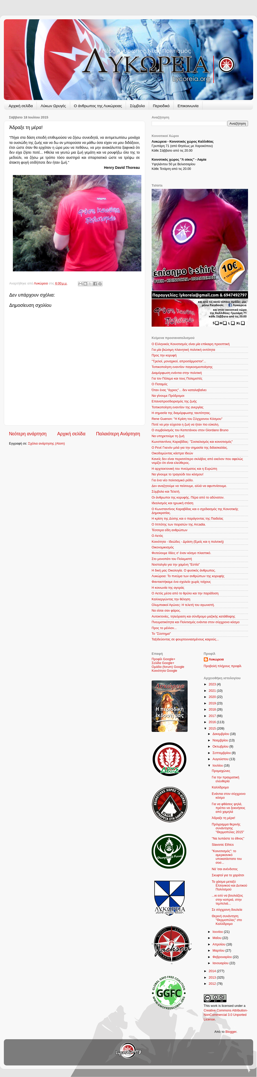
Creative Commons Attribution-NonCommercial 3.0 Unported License (226, 1015)
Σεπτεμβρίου (222, 753)
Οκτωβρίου (221, 746)
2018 (213, 709)
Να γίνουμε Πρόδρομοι (168, 396)
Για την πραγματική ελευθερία (225, 779)
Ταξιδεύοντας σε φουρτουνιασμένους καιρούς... (185, 639)
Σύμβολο (137, 106)
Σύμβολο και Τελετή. (166, 491)
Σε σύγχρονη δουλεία (227, 910)
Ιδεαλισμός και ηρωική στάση (172, 503)
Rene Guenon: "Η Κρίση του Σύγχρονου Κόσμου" (187, 419)
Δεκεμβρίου (221, 734)
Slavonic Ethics (223, 844)
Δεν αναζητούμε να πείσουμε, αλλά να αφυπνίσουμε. (189, 486)
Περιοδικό (161, 106)
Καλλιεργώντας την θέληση (171, 599)
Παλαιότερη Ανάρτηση (118, 433)
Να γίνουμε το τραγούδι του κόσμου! (178, 474)
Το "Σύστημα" (161, 634)
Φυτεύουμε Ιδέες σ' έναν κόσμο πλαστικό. (181, 553)
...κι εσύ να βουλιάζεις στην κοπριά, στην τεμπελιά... (227, 899)
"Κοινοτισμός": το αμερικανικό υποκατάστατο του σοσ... (227, 856)
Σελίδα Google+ (163, 663)
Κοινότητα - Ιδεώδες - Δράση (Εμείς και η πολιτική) (188, 542)
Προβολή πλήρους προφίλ (223, 666)
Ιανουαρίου (221, 963)
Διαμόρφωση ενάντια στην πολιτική (177, 373)
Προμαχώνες (221, 771)
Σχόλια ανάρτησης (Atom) (46, 443)
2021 (213, 691)
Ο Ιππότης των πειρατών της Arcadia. (179, 524)
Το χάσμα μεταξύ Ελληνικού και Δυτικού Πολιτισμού (229, 885)
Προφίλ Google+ (163, 659)
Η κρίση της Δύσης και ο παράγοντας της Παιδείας (187, 518)
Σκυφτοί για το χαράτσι (228, 875)
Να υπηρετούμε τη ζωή (168, 436)
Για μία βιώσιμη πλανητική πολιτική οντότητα (183, 350)
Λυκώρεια (41, 283)
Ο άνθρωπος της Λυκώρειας (98, 106)
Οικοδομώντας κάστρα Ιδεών (172, 453)
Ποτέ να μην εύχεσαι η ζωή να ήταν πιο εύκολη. (185, 424)
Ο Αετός (157, 536)
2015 (213, 728)
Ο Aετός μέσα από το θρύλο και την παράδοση (185, 593)
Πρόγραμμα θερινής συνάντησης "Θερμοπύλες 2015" (228, 828)
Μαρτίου (219, 950)
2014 (213, 971)
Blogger (230, 1032)
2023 (213, 684)
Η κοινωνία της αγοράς (168, 588)
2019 (213, 703)
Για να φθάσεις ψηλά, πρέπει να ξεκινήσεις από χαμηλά (228, 808)
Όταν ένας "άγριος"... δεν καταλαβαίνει (179, 390)
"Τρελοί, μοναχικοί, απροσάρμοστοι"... (179, 361)
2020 (213, 697)
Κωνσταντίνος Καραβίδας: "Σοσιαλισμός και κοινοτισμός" (192, 442)
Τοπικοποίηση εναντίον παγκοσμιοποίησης (182, 367)
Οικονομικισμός (163, 547)
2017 (213, 716)
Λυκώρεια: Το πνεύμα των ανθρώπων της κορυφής (188, 576)
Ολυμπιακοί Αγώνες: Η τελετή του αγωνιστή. (183, 605)
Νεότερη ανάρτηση (28, 433)
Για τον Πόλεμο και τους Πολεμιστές (177, 378)
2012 (213, 984)
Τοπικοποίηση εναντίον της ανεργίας (178, 407)
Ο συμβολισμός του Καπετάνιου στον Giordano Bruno (190, 430)
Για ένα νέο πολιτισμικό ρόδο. (173, 480)
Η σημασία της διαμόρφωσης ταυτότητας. (181, 413)
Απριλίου (219, 944)
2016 (213, 722)
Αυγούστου (221, 759)
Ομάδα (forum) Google (168, 667)
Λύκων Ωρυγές (53, 106)
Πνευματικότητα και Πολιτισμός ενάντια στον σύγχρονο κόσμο (196, 622)
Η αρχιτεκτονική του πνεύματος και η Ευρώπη (184, 469)
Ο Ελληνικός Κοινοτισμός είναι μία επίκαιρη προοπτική (191, 344)
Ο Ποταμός (160, 384)
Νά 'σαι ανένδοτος (225, 869)
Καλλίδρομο (220, 787)
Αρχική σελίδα (21, 106)
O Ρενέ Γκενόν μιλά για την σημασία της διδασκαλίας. (190, 447)
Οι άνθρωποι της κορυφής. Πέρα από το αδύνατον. (188, 497)
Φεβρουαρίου (223, 957)
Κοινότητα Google (164, 671)
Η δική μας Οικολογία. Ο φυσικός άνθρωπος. (184, 570)
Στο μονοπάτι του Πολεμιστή (172, 559)
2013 (213, 977)
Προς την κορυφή (164, 355)
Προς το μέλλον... (164, 628)
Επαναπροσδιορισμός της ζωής (174, 401)
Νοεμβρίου (221, 740)
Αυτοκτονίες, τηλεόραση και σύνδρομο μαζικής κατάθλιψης (193, 616)
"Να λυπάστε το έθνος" (228, 838)
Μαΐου (217, 938)
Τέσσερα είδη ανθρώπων (169, 530)
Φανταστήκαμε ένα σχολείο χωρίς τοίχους (181, 582)
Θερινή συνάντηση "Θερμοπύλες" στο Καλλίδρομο (227, 920)
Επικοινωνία (188, 106)
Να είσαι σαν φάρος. (166, 610)
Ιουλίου (218, 765)
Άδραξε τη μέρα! (223, 818)
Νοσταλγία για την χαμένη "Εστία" (176, 564)
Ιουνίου (218, 932)
